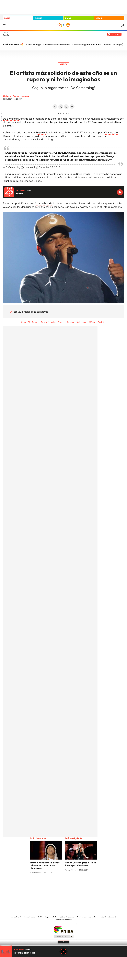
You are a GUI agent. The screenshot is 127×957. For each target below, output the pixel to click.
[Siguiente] (122, 44)
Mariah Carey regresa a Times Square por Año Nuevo (80, 864)
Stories (81, 883)
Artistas (70, 322)
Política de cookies (66, 917)
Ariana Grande (57, 322)
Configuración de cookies (87, 917)
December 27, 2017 (49, 167)
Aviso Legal (16, 917)
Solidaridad (81, 322)
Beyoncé (45, 322)
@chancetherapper (100, 152)
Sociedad (102, 322)
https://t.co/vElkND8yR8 (54, 152)
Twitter (60, 106)
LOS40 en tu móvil (108, 917)
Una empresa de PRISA (63, 929)
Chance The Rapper (29, 322)
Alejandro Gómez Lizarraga (16, 96)
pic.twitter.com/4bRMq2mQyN (95, 159)
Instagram (46, 883)
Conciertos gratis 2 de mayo (86, 44)
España (6, 35)
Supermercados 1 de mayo (56, 44)
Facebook (55, 106)
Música (63, 64)
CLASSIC (38, 18)
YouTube (57, 883)
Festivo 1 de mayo (113, 44)
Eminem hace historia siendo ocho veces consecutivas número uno (45, 865)
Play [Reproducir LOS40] (63, 951)
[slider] (63, 945)
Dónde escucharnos (64, 920)
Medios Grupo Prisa (63, 936)
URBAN (99, 18)
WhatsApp (66, 106)
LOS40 (7, 18)
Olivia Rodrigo (33, 44)
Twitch (75, 883)
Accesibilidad (29, 917)
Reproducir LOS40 (120, 192)
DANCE (68, 18)
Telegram (72, 106)
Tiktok (52, 883)
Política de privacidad (47, 917)
